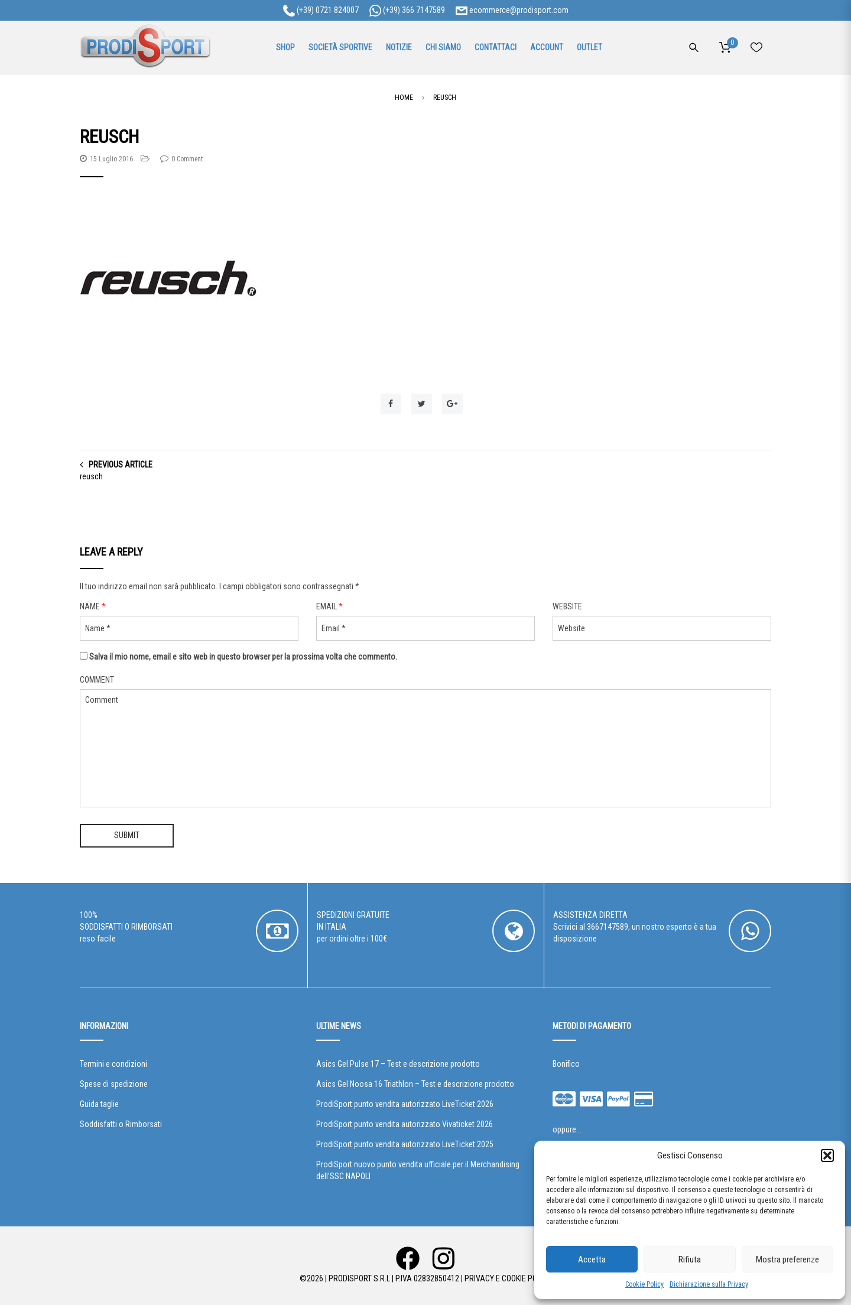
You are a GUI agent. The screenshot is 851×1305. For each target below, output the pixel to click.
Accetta (592, 1259)
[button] (827, 1155)
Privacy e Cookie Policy (508, 1278)
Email (329, 606)
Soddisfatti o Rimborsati (121, 1124)
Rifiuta (689, 1259)
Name (93, 606)
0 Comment (187, 159)
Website (567, 606)
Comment (97, 679)
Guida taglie (99, 1104)
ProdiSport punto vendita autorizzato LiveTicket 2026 (404, 1104)
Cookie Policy (644, 1284)
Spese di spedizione (114, 1084)
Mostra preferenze (787, 1259)
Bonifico (566, 1064)
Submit (126, 835)
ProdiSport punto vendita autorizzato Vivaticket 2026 (404, 1124)
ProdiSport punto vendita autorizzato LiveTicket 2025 (404, 1144)
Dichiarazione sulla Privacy (709, 1284)
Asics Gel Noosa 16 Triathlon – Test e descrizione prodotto (415, 1084)
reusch (91, 476)
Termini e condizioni (113, 1064)
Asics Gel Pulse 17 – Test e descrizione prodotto (398, 1064)
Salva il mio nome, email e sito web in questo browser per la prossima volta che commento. (243, 656)
